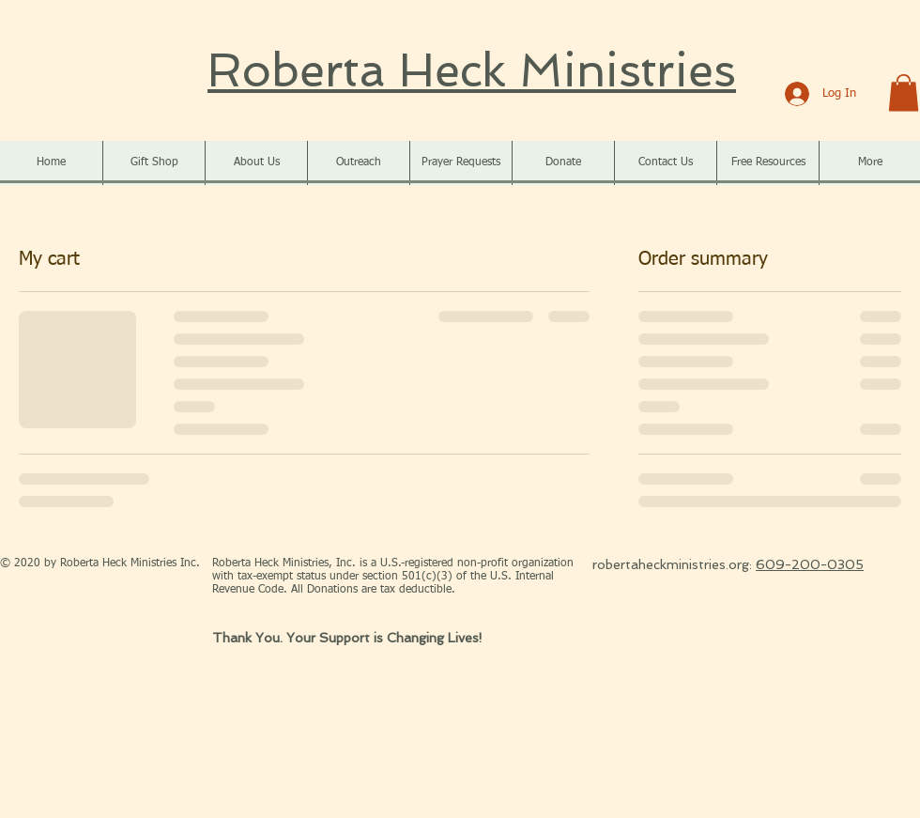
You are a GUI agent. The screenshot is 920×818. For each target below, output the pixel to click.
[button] (903, 92)
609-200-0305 (810, 564)
